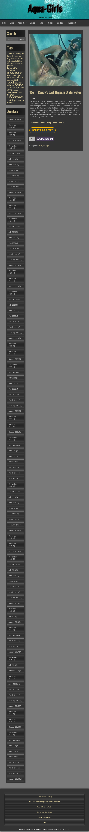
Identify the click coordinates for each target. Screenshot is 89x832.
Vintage (46, 146)
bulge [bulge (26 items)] (9, 59)
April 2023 (12, 322)
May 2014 (12, 757)
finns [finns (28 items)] (20, 62)
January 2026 (14, 120)
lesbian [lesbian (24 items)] (17, 66)
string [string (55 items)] (9, 90)
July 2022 (12, 378)
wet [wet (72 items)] (9, 103)
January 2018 (14, 623)
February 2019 (14, 598)
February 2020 (14, 525)
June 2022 (12, 384)
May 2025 (12, 171)
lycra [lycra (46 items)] (15, 68)
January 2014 (14, 780)
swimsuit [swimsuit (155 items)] (12, 92)
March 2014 (13, 768)
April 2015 (12, 690)
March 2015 (13, 696)
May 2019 (12, 582)
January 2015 (14, 707)
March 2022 (13, 401)
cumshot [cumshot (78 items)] (19, 59)
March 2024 (13, 255)
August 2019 (13, 565)
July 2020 (12, 498)
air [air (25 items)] (8, 54)
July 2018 (12, 617)
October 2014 (14, 728)
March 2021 (13, 473)
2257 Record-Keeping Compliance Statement (44, 802)
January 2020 (14, 531)
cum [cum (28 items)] (12, 59)
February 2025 (14, 187)
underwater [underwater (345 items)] (15, 99)
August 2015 (13, 684)
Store (12, 23)
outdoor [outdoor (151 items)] (18, 78)
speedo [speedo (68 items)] (20, 88)
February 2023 (14, 333)
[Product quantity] (32, 139)
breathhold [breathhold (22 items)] (18, 57)
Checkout (60, 23)
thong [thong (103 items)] (10, 95)
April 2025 (12, 176)
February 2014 (14, 774)
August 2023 (13, 300)
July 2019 (12, 571)
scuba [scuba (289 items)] (19, 85)
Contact (32, 23)
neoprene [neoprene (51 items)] (16, 76)
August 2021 (13, 446)
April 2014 (12, 763)
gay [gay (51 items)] (21, 64)
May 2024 (12, 244)
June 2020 (12, 503)
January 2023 (14, 339)
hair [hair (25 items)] (13, 66)
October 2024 (14, 214)
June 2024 (12, 238)
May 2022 (12, 389)
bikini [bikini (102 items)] (12, 54)
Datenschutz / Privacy (44, 797)
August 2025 (13, 154)
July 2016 (12, 666)
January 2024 (14, 266)
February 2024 (14, 260)
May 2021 (12, 462)
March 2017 (13, 641)
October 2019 (14, 552)
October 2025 (14, 141)
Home (4, 23)
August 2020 (13, 492)
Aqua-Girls (44, 8)
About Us (21, 23)
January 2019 (14, 604)
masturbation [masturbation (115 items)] (14, 73)
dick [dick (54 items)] (9, 61)
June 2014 (12, 752)
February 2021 (14, 479)
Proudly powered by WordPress (30, 830)
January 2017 (14, 652)
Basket (50, 23)
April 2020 (12, 514)
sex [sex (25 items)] (8, 88)
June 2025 (12, 165)
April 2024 (12, 249)
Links (41, 23)
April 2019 (12, 587)
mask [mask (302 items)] (11, 71)
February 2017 (14, 647)
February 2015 (14, 701)
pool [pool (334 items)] (10, 83)
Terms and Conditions (44, 813)
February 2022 (14, 406)
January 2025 (14, 193)
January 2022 (14, 412)
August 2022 (13, 373)
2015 (40, 146)
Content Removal (44, 818)
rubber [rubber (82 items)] (10, 86)
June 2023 (12, 311)
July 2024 (12, 233)
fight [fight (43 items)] (17, 62)
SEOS (67, 830)
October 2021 (14, 433)
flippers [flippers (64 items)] (10, 64)
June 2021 (12, 457)
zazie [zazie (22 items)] (12, 103)
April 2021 (12, 468)
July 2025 (12, 160)
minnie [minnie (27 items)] (9, 76)
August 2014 (13, 741)
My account (72, 23)
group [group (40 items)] (9, 66)
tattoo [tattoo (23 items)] (20, 93)
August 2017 (13, 636)
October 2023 (14, 287)
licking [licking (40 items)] (9, 69)
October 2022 (14, 360)
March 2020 (13, 520)
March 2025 (13, 182)
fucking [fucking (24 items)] (17, 64)
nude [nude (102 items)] (10, 78)
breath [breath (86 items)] (10, 56)
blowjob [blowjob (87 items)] (19, 54)
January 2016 (14, 671)
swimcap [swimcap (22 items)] (15, 90)
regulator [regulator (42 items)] (17, 83)
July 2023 (12, 306)
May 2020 (12, 509)
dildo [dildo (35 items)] (13, 62)
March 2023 (13, 328)
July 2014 (12, 746)
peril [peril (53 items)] (16, 80)
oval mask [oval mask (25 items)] (10, 80)
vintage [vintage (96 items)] (13, 100)
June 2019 (12, 576)
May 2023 (12, 317)
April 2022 (12, 395)
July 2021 (12, 451)
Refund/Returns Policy (44, 807)
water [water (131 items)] (20, 100)
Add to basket (45, 139)
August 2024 (13, 227)
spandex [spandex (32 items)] (13, 88)
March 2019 (13, 593)
